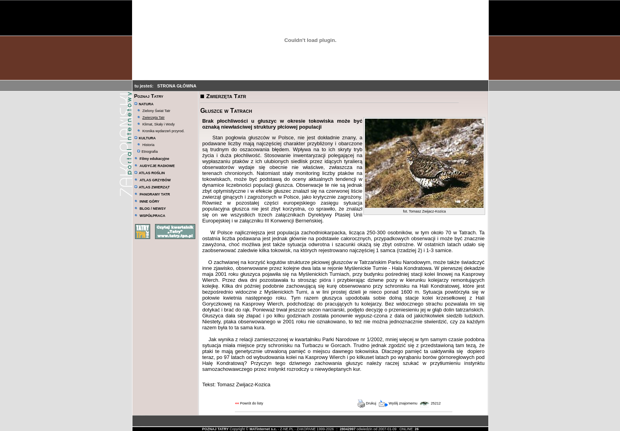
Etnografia (147, 152)
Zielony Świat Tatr (156, 111)
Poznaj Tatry (148, 96)
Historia (148, 145)
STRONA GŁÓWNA (176, 86)
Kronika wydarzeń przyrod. (163, 131)
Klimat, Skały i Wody (158, 124)
